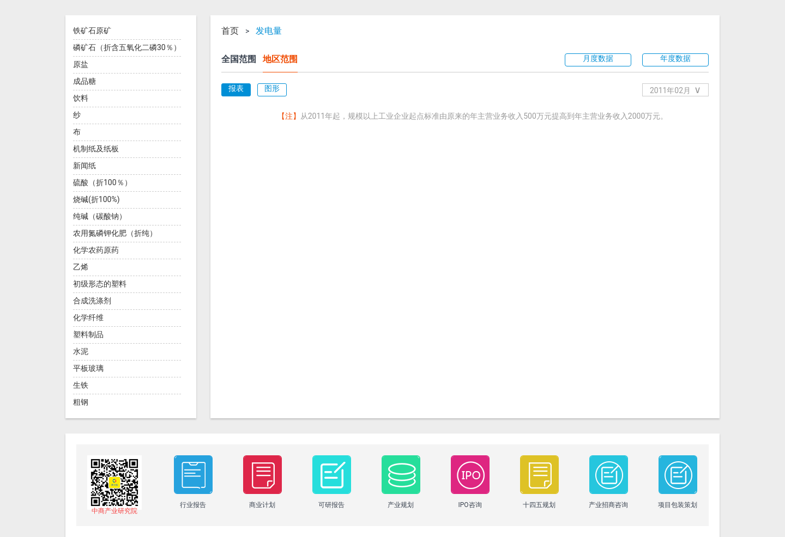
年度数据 (675, 58)
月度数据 (598, 58)
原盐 (80, 64)
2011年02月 (675, 89)
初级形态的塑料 (99, 283)
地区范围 (280, 59)
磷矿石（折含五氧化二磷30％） (127, 47)
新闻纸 (84, 165)
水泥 (80, 351)
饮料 (80, 98)
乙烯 (80, 267)
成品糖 (84, 81)
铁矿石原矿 (92, 30)
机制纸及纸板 (96, 148)
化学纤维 (88, 317)
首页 (230, 31)
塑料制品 (88, 334)
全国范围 (238, 59)
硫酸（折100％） (102, 182)
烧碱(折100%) (96, 199)
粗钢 (80, 402)
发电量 (269, 31)
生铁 (80, 385)
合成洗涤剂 (92, 300)
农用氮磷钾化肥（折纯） (115, 233)
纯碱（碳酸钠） (99, 216)
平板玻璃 (88, 368)
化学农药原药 (96, 250)
